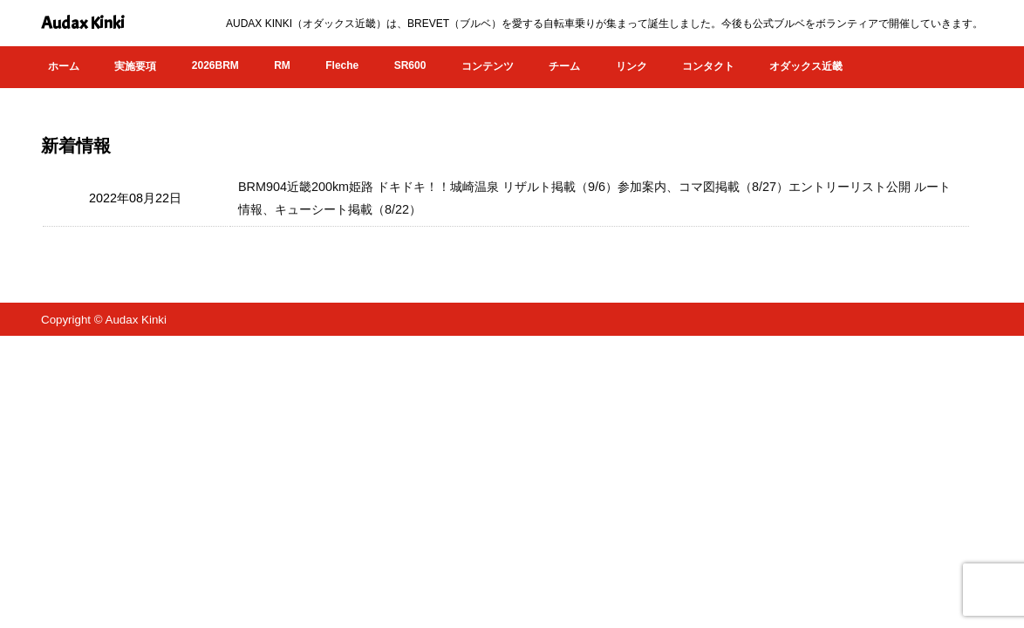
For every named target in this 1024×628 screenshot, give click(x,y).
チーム (564, 66)
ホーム (63, 66)
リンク (631, 66)
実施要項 (135, 66)
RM (282, 65)
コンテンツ (487, 66)
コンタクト (708, 66)
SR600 (410, 65)
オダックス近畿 (806, 66)
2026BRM (215, 65)
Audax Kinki (83, 23)
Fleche (341, 65)
